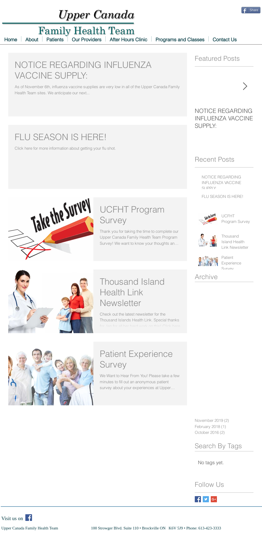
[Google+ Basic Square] (214, 499)
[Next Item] (245, 86)
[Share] (250, 10)
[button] (86, 39)
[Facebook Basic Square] (198, 499)
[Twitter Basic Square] (206, 499)
